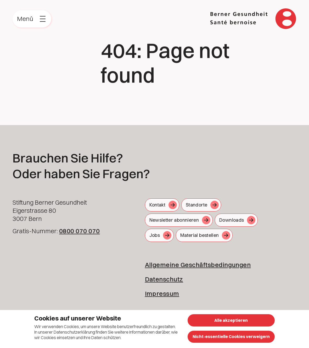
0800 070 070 (79, 231)
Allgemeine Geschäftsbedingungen (198, 265)
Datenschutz (164, 279)
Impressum (162, 293)
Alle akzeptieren (231, 320)
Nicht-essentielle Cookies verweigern (231, 336)
